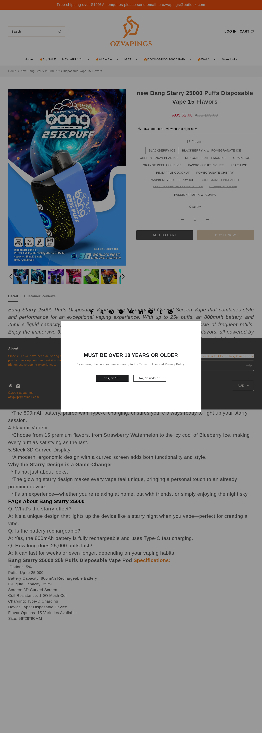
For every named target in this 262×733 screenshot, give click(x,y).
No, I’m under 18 (149, 378)
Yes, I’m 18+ (112, 378)
